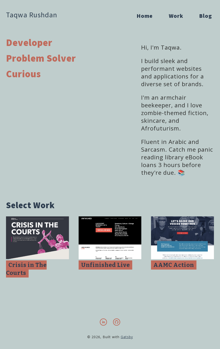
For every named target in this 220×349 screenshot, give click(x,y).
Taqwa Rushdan (31, 14)
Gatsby (127, 337)
